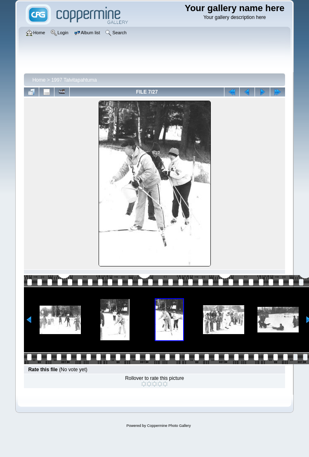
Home (38, 80)
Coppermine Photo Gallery (169, 426)
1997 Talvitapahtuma (74, 80)
